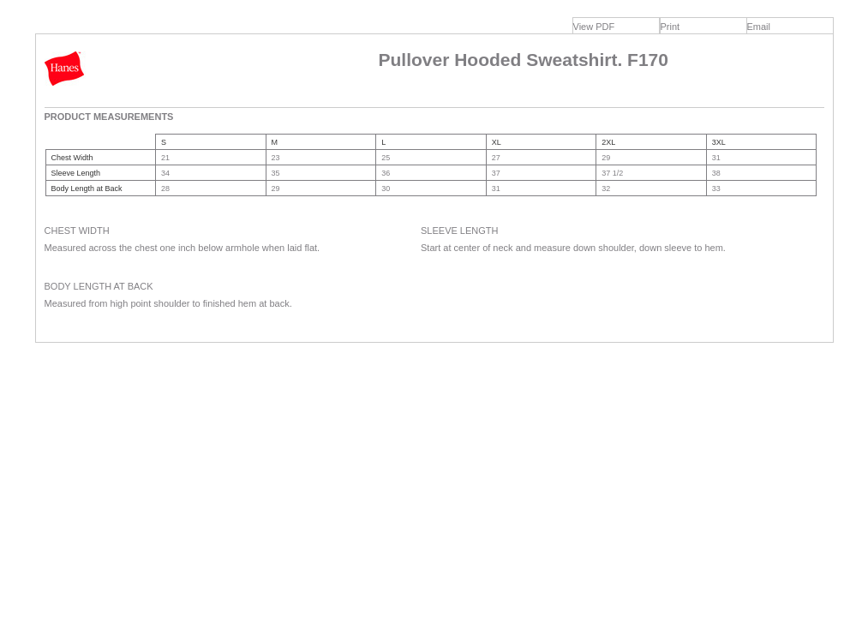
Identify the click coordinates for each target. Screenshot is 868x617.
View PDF (594, 26)
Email (759, 26)
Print (670, 26)
